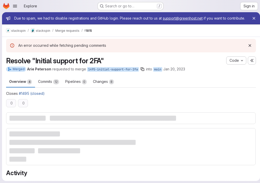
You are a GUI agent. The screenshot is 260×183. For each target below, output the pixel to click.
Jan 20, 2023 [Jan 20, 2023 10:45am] (174, 74)
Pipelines (76, 86)
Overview (20, 86)
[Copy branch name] (142, 74)
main (157, 74)
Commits (48, 86)
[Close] (252, 18)
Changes (103, 86)
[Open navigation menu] (15, 6)
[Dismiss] (248, 51)
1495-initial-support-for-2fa (113, 74)
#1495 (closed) (32, 98)
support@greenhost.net (183, 18)
